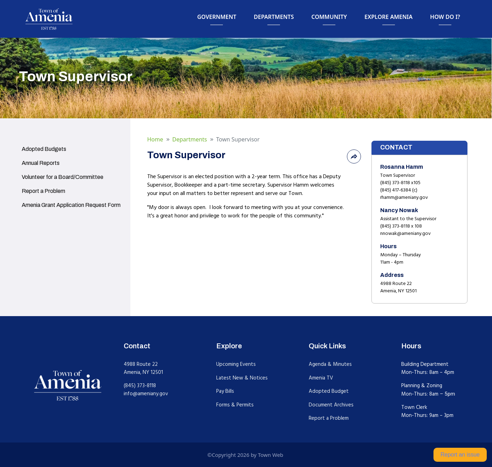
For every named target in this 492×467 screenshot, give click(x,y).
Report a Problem (329, 418)
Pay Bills (225, 391)
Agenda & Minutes (330, 364)
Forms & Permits (235, 405)
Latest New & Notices (242, 378)
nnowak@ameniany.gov (405, 233)
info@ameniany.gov (146, 393)
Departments (189, 139)
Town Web (270, 454)
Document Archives (331, 405)
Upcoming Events (236, 364)
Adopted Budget (329, 391)
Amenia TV (321, 378)
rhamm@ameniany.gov (404, 197)
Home (155, 139)
